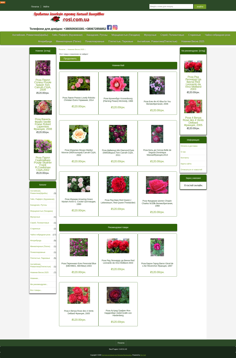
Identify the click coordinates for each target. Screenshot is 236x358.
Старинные (194, 34)
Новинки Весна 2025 (76, 49)
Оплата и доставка (189, 146)
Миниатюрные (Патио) (68, 41)
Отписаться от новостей (191, 169)
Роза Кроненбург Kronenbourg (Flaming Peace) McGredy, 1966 (118, 99)
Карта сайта (186, 164)
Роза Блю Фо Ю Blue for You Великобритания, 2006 (157, 102)
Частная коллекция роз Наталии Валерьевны (117, 355)
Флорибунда (45, 41)
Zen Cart (143, 355)
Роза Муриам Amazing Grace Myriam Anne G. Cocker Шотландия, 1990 (79, 201)
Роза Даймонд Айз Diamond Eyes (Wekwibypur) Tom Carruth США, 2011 (118, 152)
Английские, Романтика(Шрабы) (30, 34)
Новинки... (34, 278)
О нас (183, 152)
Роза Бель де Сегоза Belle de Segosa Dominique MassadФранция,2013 (157, 152)
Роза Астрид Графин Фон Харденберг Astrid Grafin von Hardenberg (118, 313)
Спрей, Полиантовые (172, 34)
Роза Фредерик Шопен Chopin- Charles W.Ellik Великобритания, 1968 (157, 203)
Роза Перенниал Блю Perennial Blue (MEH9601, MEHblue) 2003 (78, 264)
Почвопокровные (94, 41)
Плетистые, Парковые (120, 41)
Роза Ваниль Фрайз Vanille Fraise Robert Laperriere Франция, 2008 (43, 115)
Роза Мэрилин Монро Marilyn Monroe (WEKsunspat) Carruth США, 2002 (78, 152)
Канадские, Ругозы (97, 34)
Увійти (46, 6)
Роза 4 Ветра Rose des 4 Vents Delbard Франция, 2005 (78, 312)
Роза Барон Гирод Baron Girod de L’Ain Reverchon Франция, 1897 (157, 264)
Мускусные (150, 34)
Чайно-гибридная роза (217, 34)
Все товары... (36, 290)
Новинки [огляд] (42, 51)
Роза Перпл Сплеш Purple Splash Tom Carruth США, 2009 (42, 75)
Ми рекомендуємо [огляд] (193, 51)
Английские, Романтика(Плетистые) (157, 41)
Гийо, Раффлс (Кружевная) (67, 34)
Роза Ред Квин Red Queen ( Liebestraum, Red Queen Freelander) (118, 201)
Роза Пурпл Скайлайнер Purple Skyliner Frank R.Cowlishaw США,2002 (43, 155)
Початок (35, 6)
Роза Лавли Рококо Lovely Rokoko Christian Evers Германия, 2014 (79, 99)
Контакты (185, 158)
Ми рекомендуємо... (39, 284)
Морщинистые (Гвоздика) (126, 34)
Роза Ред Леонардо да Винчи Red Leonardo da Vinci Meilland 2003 (118, 261)
